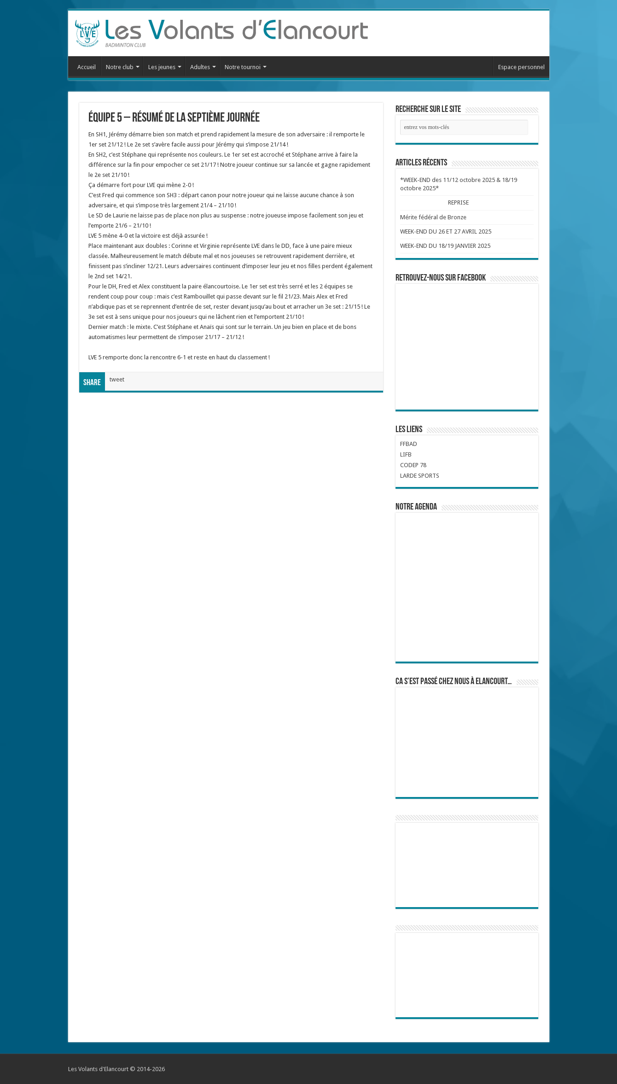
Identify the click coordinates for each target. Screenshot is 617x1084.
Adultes (200, 67)
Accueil (86, 67)
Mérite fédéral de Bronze (433, 217)
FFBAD (408, 443)
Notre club (120, 67)
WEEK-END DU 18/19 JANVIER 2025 (445, 245)
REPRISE (458, 202)
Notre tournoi (243, 67)
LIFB (406, 454)
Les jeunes (161, 67)
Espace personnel (521, 67)
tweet (117, 379)
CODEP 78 (413, 465)
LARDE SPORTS (419, 475)
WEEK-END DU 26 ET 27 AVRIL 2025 (445, 231)
